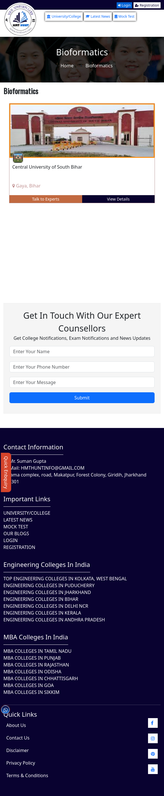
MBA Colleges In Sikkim (31, 692)
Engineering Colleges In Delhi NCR (45, 606)
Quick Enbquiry (6, 472)
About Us (16, 725)
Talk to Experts (45, 199)
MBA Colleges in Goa (28, 685)
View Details (118, 199)
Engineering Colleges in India (46, 564)
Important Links (26, 498)
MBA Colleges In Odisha (32, 671)
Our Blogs (16, 533)
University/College (64, 16)
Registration (147, 5)
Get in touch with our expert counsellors (82, 322)
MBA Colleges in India (35, 637)
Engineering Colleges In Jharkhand (47, 592)
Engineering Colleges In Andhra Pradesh (54, 620)
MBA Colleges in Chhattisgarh (40, 678)
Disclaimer (17, 750)
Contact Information (33, 447)
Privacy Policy (20, 763)
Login (124, 5)
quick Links (20, 714)
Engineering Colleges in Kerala (42, 613)
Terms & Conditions (27, 775)
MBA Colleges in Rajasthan (36, 665)
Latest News (98, 16)
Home (67, 65)
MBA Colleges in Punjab (32, 658)
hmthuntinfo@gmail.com (52, 468)
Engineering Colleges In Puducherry (48, 585)
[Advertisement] (82, 249)
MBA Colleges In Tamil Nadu (37, 651)
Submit (82, 398)
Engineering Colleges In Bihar (40, 599)
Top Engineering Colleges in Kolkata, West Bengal (65, 578)
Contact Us (17, 738)
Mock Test (124, 16)
